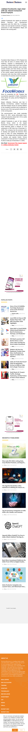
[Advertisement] (14, 45)
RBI (17, 94)
